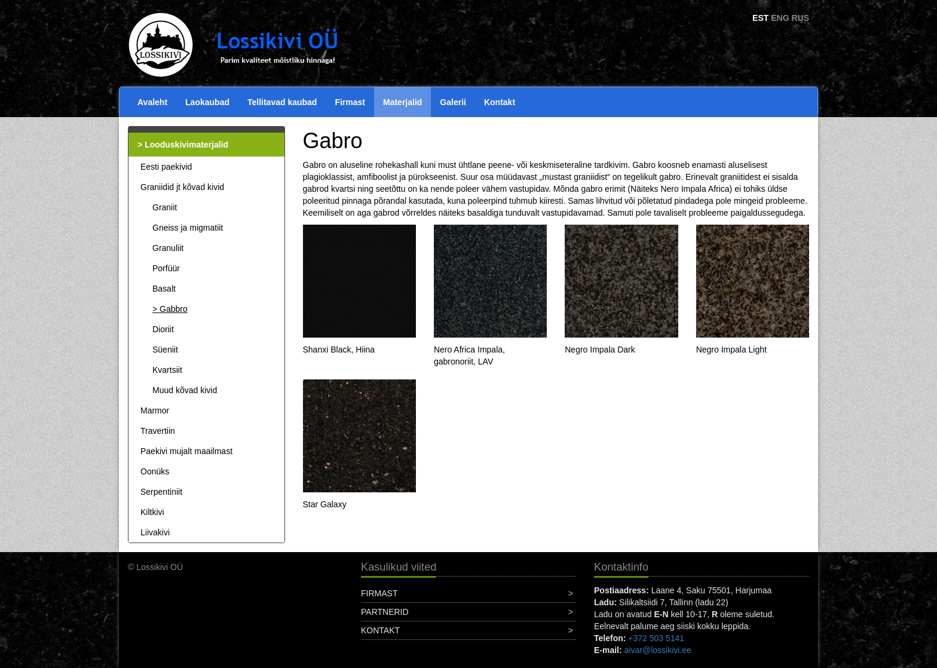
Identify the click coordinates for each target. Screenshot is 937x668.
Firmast (350, 102)
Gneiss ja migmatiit (187, 227)
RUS (800, 18)
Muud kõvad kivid (184, 390)
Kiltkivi (152, 512)
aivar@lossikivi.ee (657, 650)
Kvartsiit (167, 370)
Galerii (453, 102)
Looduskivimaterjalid (186, 144)
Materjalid (402, 102)
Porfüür (166, 268)
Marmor (154, 410)
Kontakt (499, 102)
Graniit (164, 207)
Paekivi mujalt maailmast (186, 451)
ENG (780, 18)
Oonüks (154, 471)
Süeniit (165, 349)
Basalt (164, 288)
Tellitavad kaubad (282, 102)
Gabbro (174, 309)
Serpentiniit (161, 492)
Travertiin (157, 431)
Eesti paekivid (166, 166)
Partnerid (385, 612)
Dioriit (163, 329)
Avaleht (152, 102)
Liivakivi (155, 532)
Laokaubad (207, 102)
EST (760, 18)
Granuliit (167, 248)
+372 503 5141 (656, 638)
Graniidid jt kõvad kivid (182, 187)
